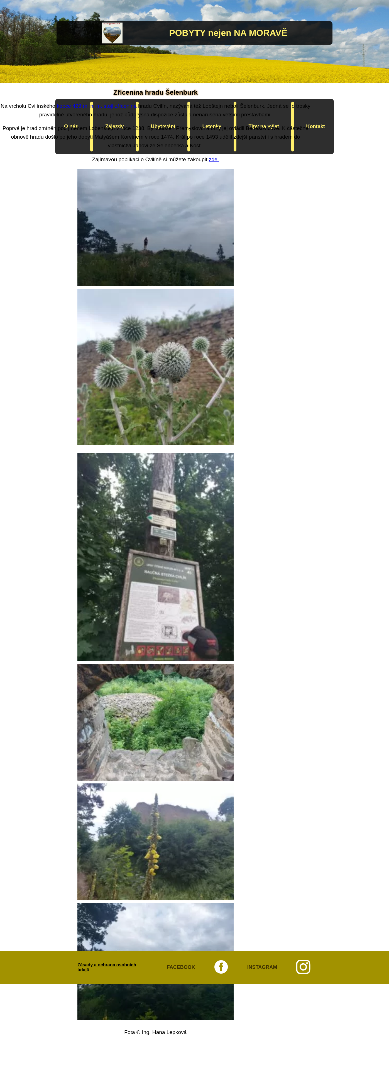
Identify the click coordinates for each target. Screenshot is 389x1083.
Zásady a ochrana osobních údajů (106, 967)
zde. (214, 159)
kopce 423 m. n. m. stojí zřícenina (97, 106)
